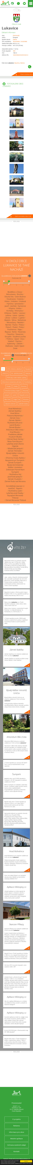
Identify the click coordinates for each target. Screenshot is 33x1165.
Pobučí (8, 327)
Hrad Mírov (14, 413)
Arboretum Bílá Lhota (14, 430)
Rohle (14, 332)
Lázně (14, 395)
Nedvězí (20, 322)
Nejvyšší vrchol (24, 395)
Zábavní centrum (10, 404)
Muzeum (26, 399)
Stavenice (19, 334)
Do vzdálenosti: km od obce (14, 276)
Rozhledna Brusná (14, 422)
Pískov (21, 325)
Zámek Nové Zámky (15, 439)
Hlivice (7, 301)
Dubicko (20, 299)
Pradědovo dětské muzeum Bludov (15, 435)
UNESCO (5, 373)
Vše (3, 369)
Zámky (16, 386)
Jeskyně (7, 395)
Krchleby (10, 311)
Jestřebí (13, 306)
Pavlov (15, 325)
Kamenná (22, 306)
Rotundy (25, 391)
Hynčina (10, 303)
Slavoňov (17, 63)
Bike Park (7, 399)
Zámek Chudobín (15, 479)
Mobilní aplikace (16, 1139)
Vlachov (22, 63)
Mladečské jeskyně (15, 448)
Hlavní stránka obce (26, 74)
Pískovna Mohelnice (14, 415)
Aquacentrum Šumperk (14, 460)
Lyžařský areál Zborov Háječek (15, 445)
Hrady (8, 386)
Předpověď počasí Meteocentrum (18, 1159)
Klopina (12, 308)
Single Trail (16, 399)
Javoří (7, 306)
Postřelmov (11, 329)
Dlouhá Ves (9, 296)
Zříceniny (23, 386)
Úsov (22, 339)
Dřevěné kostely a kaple (12, 391)
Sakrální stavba (23, 404)
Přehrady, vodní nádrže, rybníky (16, 378)
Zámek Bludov (14, 427)
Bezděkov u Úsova (15, 292)
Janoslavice (19, 303)
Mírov (14, 320)
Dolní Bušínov (20, 296)
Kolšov (18, 308)
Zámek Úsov (15, 418)
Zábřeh (15, 39)
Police (21, 327)
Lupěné (21, 318)
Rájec (20, 329)
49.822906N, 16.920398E (20, 41)
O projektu (16, 1119)
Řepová (8, 332)
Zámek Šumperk (14, 462)
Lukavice (10, 28)
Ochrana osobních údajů (16, 1145)
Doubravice (11, 299)
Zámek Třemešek (15, 451)
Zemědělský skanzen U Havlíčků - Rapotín (15, 487)
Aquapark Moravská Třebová (15, 496)
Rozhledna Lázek (15, 491)
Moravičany (11, 322)
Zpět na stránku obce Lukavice (24, 216)
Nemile (8, 325)
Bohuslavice (11, 294)
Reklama (16, 1126)
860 (14, 51)
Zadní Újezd (19, 346)
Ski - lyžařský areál (16, 373)
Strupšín (8, 336)
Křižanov (7, 313)
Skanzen (28, 373)
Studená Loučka (19, 336)
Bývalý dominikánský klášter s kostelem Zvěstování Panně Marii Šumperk (15, 468)
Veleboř (11, 341)
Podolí (15, 327)
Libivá (14, 315)
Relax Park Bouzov (14, 441)
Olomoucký (16, 35)
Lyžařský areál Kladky (14, 493)
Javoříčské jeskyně (15, 476)
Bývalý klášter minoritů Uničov (15, 454)
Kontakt (16, 1151)
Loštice (14, 318)
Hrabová (22, 301)
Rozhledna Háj (15, 474)
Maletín (7, 320)
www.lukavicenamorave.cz (20, 55)
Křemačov (19, 311)
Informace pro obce (16, 1132)
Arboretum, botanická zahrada (11, 382)
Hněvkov (14, 301)
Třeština (9, 339)
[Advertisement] (16, 239)
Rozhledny (27, 382)
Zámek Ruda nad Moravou (15, 481)
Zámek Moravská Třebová (16, 500)
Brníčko (20, 294)
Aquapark (28, 369)
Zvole (15, 348)
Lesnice (22, 313)
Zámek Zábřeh (15, 420)
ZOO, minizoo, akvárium (14, 369)
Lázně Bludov (14, 425)
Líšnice (7, 318)
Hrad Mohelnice (14, 408)
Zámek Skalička (15, 411)
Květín (15, 313)
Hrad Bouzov (15, 432)
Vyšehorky (11, 343)
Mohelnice (22, 320)
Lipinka (21, 315)
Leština (8, 315)
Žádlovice (9, 346)
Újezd (16, 339)
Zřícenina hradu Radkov (15, 458)
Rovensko (22, 332)
